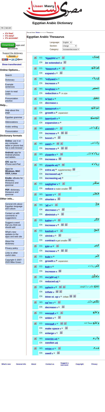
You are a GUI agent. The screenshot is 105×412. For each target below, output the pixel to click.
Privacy (94, 364)
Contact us (50, 364)
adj (56, 165)
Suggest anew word (64, 364)
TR (2, 28)
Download (8, 45)
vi (57, 58)
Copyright (80, 364)
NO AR (8, 28)
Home (38, 32)
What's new (6, 364)
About (33, 364)
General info (21, 364)
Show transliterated (11, 64)
